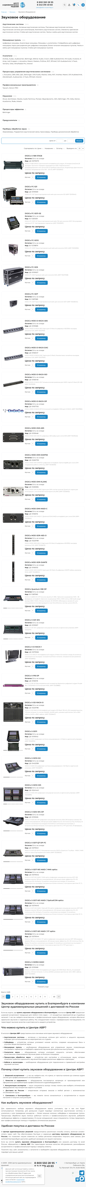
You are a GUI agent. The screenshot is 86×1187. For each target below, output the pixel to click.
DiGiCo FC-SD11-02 (33, 213)
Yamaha (6, 64)
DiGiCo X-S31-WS (32, 620)
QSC (21, 75)
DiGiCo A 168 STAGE (33, 156)
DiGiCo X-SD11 (31, 731)
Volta (11, 64)
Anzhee (5, 59)
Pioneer (39, 99)
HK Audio (68, 59)
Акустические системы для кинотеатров (18, 30)
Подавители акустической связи (27, 132)
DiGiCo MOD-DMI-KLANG (36, 482)
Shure (5, 99)
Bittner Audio (38, 59)
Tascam (5, 88)
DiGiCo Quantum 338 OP (36, 589)
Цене (39, 148)
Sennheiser (12, 99)
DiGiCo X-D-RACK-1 (33, 647)
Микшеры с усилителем (47, 43)
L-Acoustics (22, 61)
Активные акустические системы (32, 27)
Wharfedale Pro (20, 64)
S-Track (74, 61)
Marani (30, 61)
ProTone (43, 61)
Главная (4, 12)
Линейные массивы (10, 27)
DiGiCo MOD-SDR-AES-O (36, 535)
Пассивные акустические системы (59, 27)
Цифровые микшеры (11, 43)
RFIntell (54, 61)
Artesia (19, 101)
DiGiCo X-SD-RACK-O (34, 703)
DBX (14, 75)
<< (3, 997)
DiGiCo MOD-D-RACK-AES (36, 321)
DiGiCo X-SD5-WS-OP (34, 812)
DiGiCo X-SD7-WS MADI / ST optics (40, 931)
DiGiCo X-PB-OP (32, 676)
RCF (48, 61)
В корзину (41, 177)
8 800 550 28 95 (45, 2)
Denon (77, 99)
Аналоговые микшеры (28, 43)
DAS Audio (37, 75)
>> (59, 997)
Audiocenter (19, 59)
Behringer (28, 59)
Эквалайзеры (8, 132)
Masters (36, 61)
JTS (68, 99)
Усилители (7, 56)
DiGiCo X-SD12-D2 (33, 758)
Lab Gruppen (12, 61)
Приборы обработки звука (15, 129)
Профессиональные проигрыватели (19, 85)
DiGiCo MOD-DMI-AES (34, 428)
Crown (46, 59)
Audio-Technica (29, 99)
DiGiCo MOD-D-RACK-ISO (36, 374)
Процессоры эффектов (13, 109)
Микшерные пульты (12, 40)
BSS (17, 75)
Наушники (7, 96)
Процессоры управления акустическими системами (26, 72)
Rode (14, 101)
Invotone (76, 59)
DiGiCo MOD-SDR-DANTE (36, 562)
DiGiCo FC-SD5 (31, 267)
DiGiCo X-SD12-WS (33, 785)
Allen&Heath (7, 77)
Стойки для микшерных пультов (40, 48)
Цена (51, 141)
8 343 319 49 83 (45, 5)
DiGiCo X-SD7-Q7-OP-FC (35, 843)
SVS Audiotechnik (64, 61)
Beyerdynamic (47, 99)
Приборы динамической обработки (65, 132)
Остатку (59, 148)
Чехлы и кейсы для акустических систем (62, 32)
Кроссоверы (45, 132)
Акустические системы (13, 24)
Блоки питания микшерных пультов (62, 45)
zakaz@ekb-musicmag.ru (44, 7)
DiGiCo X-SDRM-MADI (34, 962)
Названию (49, 148)
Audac (11, 59)
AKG (56, 99)
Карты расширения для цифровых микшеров (29, 45)
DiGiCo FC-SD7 (31, 294)
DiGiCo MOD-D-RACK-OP (36, 401)
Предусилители (10, 120)
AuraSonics (7, 101)
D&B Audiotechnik (57, 59)
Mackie (44, 75)
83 (54, 997)
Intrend (29, 64)
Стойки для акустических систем (32, 32)
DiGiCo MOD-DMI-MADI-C (36, 509)
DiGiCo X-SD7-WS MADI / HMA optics (41, 870)
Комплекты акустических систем (47, 30)
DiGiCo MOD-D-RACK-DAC (36, 348)
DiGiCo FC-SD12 (32, 240)
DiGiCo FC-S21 (31, 187)
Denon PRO (13, 88)
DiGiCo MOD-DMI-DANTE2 (36, 455)
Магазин (12, 12)
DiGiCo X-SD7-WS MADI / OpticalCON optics (44, 900)
